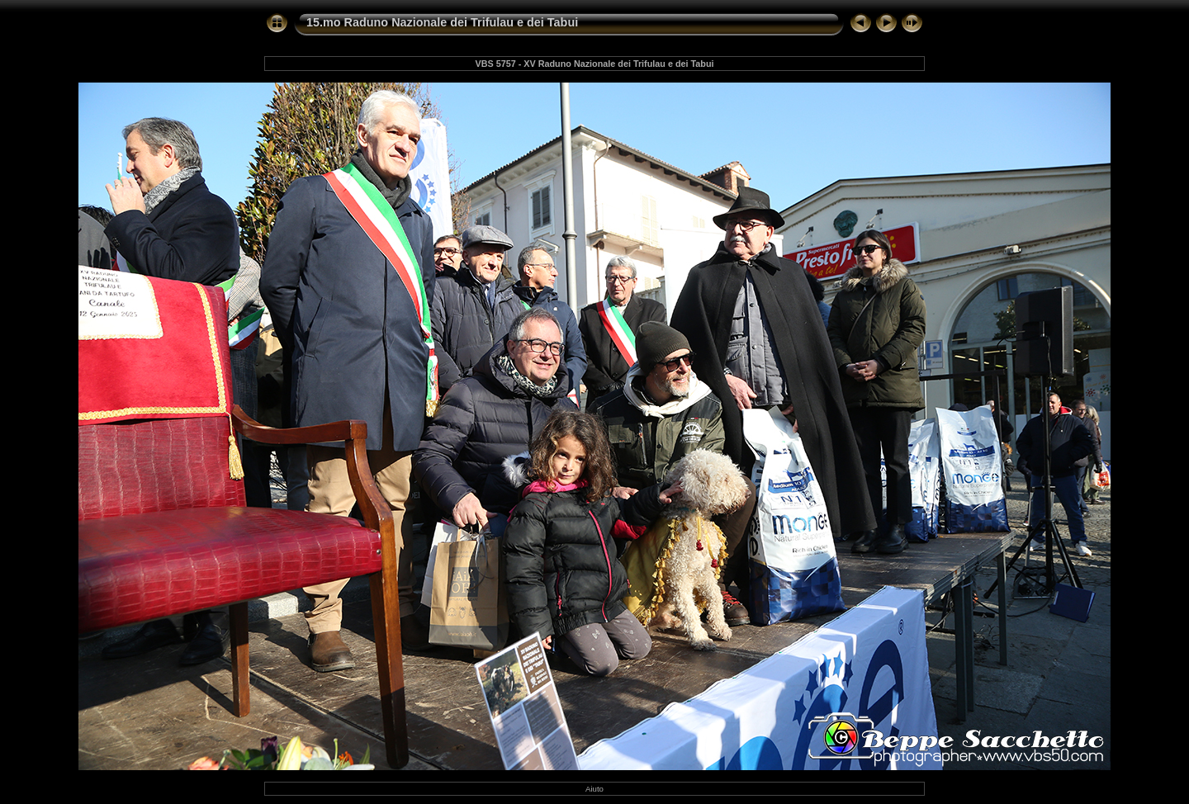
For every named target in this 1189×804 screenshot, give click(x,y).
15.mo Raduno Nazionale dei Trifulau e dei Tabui (442, 22)
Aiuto (594, 788)
